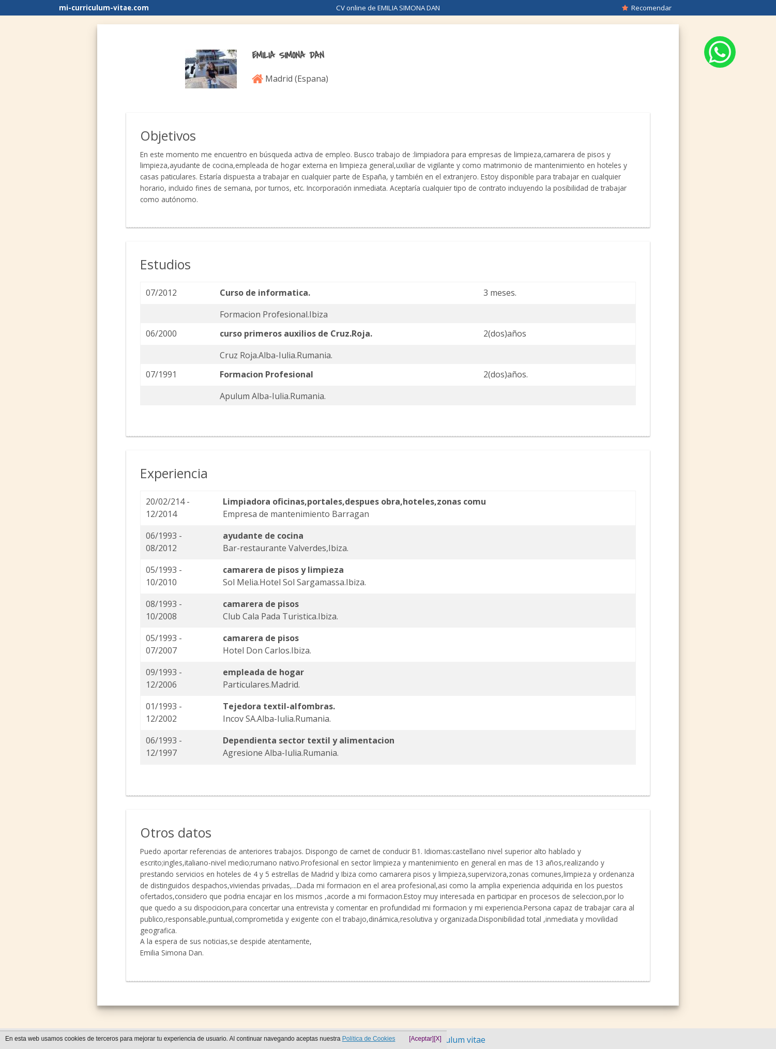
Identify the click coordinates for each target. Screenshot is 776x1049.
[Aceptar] (421, 1038)
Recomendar (647, 7)
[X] (438, 1038)
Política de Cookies (368, 1038)
